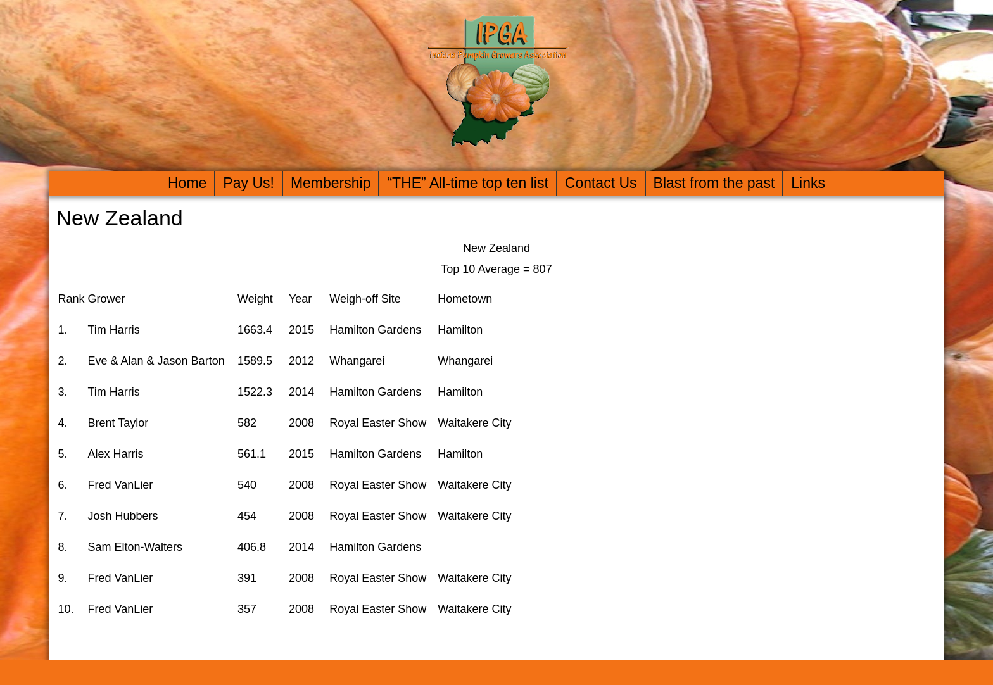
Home (187, 183)
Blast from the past (714, 183)
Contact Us (601, 183)
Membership (331, 183)
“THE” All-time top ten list (467, 183)
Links (808, 183)
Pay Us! (248, 183)
